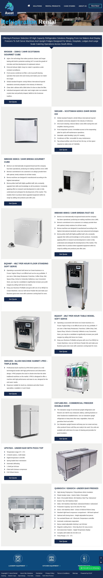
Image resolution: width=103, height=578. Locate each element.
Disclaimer (39, 573)
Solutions (37, 6)
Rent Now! (95, 6)
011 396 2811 (26, 27)
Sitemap (75, 573)
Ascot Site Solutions (26, 573)
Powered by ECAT (86, 573)
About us (83, 6)
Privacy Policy (49, 573)
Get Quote (13, 102)
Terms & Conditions (63, 573)
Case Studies (69, 6)
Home (3, 27)
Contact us (13, 27)
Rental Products (52, 6)
